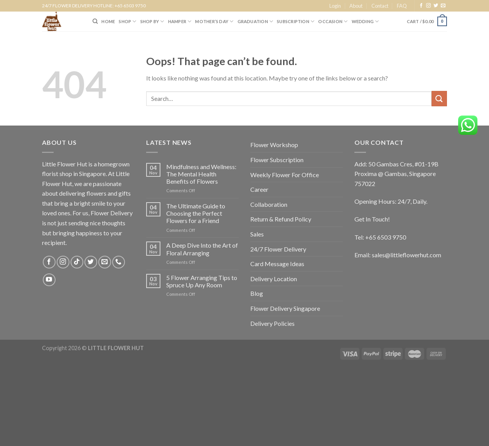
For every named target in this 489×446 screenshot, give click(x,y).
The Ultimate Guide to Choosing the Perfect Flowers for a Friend (195, 213)
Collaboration (268, 204)
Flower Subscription (277, 159)
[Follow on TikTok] (77, 262)
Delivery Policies (272, 323)
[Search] (95, 21)
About (356, 6)
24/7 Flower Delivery (278, 249)
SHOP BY (152, 21)
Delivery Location (273, 278)
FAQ (402, 6)
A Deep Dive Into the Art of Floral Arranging (202, 248)
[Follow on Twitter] (435, 5)
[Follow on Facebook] (421, 5)
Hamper (180, 21)
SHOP (127, 21)
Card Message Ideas (277, 263)
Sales (257, 234)
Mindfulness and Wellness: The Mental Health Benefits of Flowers (201, 174)
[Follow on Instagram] (428, 5)
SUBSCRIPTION (295, 21)
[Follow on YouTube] (49, 279)
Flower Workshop (274, 144)
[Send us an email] (443, 5)
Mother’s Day (214, 21)
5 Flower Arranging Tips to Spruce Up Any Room (201, 281)
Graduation (255, 21)
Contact (379, 6)
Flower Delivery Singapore (285, 308)
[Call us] (118, 262)
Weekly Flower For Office (284, 174)
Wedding (365, 21)
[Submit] (439, 98)
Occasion (332, 21)
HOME (108, 21)
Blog (256, 293)
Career (259, 189)
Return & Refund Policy (280, 219)
